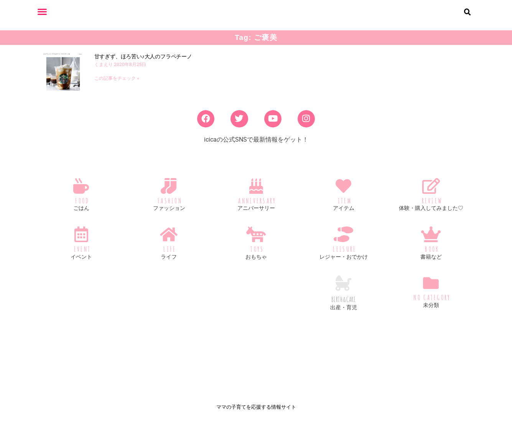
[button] (42, 11)
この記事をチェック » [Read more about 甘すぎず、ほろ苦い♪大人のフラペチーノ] (116, 84)
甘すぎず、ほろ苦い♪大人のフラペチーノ (143, 62)
